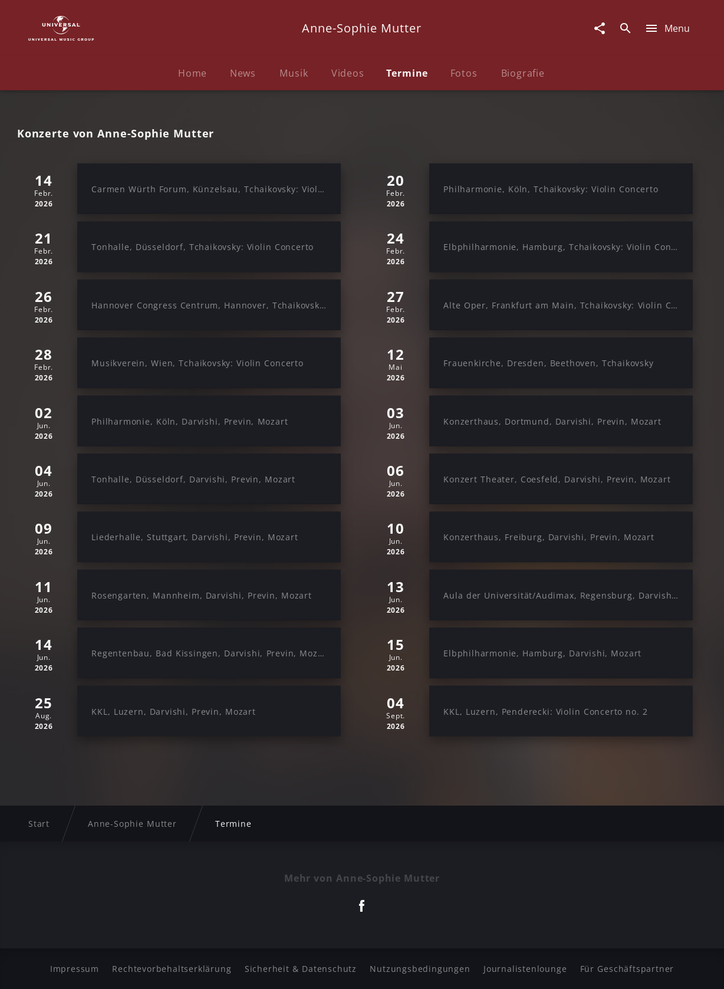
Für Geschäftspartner (627, 968)
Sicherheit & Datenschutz (301, 968)
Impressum (74, 968)
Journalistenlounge (525, 968)
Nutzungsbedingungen (420, 968)
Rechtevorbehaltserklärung (171, 968)
